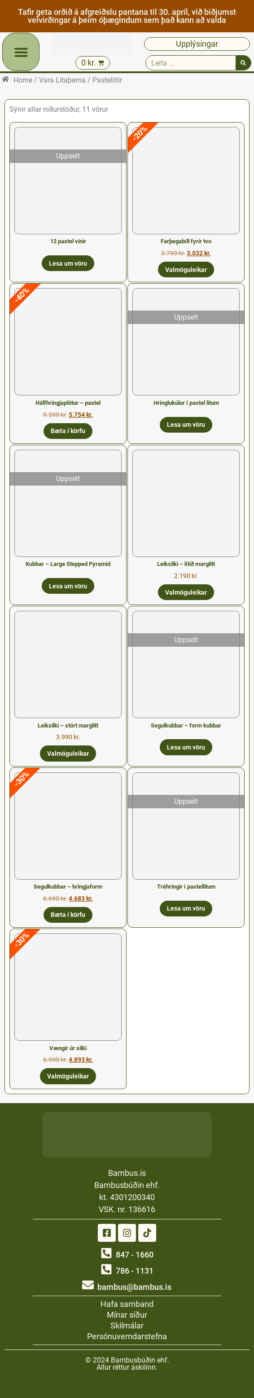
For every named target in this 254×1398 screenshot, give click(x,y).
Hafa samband (127, 1304)
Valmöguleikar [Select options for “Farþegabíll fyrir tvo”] (186, 269)
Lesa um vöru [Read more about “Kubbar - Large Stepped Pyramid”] (68, 586)
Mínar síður (127, 1314)
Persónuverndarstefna (127, 1336)
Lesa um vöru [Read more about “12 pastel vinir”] (68, 263)
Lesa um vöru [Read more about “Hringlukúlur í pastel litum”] (186, 424)
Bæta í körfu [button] (68, 430)
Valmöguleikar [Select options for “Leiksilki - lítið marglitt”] (186, 592)
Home (22, 80)
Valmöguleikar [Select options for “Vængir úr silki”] (68, 1076)
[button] (21, 52)
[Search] (243, 63)
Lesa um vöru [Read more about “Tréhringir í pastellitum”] (186, 908)
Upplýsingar (197, 43)
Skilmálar (127, 1325)
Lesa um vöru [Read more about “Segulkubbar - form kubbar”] (186, 747)
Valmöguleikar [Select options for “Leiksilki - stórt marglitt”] (68, 753)
